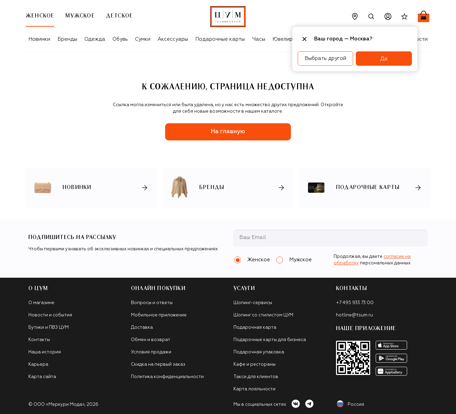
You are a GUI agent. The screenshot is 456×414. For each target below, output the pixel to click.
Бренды (67, 39)
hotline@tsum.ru (354, 315)
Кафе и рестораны (254, 364)
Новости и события (50, 315)
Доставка (142, 327)
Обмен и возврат (150, 340)
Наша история (44, 352)
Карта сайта (42, 377)
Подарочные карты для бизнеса (269, 340)
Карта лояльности (254, 389)
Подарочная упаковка (258, 352)
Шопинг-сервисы (252, 303)
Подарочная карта (254, 327)
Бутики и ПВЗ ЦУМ (48, 327)
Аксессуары (173, 39)
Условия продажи (151, 352)
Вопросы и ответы (152, 303)
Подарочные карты (220, 39)
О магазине (41, 303)
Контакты (39, 340)
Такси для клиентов (255, 377)
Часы (258, 39)
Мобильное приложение (159, 315)
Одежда (94, 39)
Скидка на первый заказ (158, 364)
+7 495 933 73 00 (355, 303)
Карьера (38, 364)
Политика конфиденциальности (167, 377)
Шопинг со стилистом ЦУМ (263, 315)
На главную (228, 132)
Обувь (120, 39)
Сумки (142, 39)
